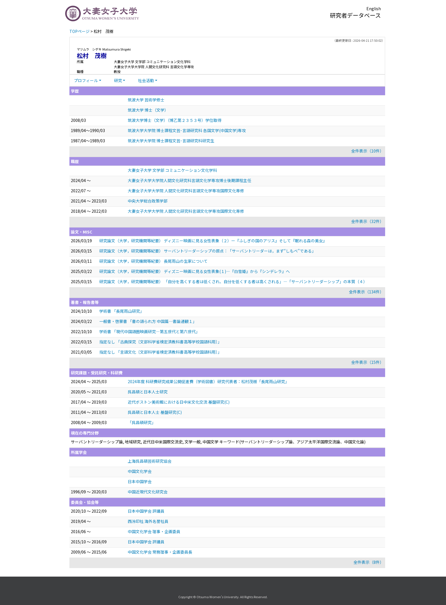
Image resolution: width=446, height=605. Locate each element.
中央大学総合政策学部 (148, 201)
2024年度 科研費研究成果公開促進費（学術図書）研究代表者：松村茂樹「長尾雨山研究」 (208, 381)
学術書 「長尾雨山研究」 (121, 311)
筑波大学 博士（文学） (148, 110)
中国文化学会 (140, 471)
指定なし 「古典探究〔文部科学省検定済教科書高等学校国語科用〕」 (160, 342)
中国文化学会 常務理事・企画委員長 (160, 552)
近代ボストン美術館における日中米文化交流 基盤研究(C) (179, 402)
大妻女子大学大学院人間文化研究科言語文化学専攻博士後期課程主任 (189, 180)
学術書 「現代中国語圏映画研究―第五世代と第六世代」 (149, 331)
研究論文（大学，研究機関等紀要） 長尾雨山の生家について (153, 261)
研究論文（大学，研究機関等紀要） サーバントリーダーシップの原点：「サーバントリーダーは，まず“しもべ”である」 (207, 251)
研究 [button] (118, 80)
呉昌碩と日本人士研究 (148, 392)
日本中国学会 (140, 481)
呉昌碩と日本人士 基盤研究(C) (155, 412)
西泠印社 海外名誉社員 (148, 521)
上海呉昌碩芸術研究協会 (150, 461)
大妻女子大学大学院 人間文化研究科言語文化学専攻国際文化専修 (186, 190)
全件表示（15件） (367, 362)
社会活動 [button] (146, 80)
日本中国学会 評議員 (146, 511)
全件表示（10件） (367, 151)
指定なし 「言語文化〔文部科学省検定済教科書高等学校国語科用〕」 (160, 352)
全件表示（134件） (366, 292)
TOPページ (79, 31)
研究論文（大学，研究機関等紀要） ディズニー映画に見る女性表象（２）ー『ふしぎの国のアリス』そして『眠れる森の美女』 (213, 240)
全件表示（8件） (369, 562)
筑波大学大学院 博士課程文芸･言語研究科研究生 (171, 140)
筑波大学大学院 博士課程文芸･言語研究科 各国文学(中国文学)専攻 (187, 130)
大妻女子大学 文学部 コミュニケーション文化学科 (172, 170)
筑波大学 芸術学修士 (146, 100)
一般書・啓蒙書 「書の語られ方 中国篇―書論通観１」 (148, 321)
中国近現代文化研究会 (148, 492)
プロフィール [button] (86, 80)
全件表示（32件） (367, 221)
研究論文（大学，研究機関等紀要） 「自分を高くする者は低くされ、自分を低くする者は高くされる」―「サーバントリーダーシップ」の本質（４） (233, 281)
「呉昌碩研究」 (142, 422)
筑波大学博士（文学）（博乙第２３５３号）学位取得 (174, 120)
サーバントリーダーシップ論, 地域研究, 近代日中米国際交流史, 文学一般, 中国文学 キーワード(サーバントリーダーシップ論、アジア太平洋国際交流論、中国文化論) (218, 442)
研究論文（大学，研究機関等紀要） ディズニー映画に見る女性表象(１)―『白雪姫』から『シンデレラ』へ (194, 271)
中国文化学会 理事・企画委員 (154, 531)
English (373, 8)
